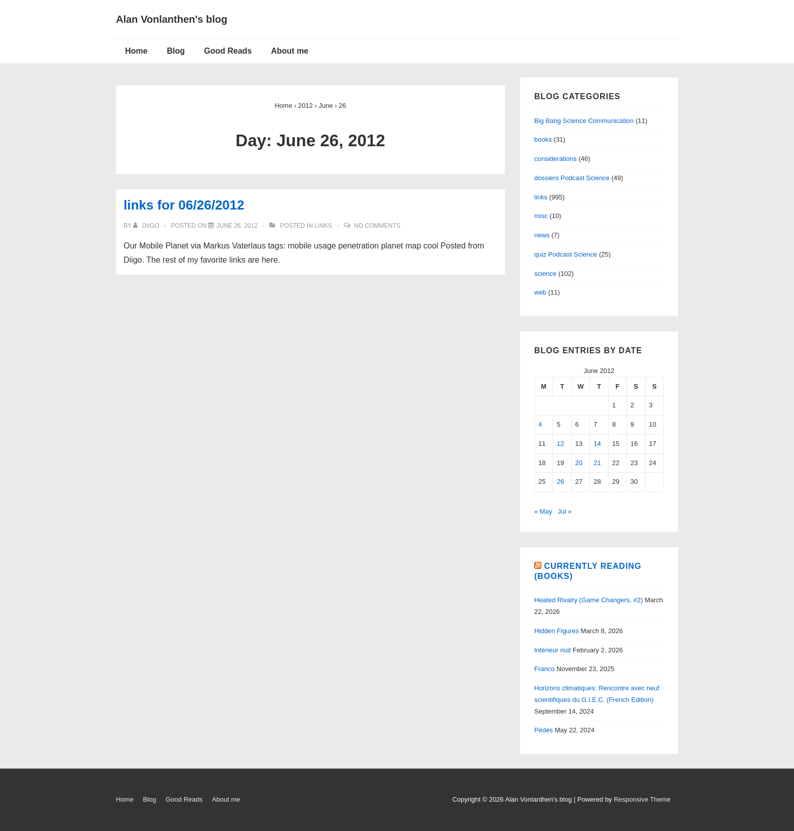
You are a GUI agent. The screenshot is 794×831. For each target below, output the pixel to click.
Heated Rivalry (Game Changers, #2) (588, 600)
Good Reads (228, 51)
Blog (176, 51)
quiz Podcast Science (565, 254)
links (323, 225)
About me (289, 51)
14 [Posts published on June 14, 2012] (597, 443)
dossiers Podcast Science (572, 178)
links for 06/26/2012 (184, 205)
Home (136, 51)
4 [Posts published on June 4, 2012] (540, 424)
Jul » (564, 511)
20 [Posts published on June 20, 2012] (578, 463)
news (541, 235)
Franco (544, 669)
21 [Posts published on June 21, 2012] (597, 463)
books (543, 139)
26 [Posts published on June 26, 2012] (560, 481)
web (540, 292)
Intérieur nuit (552, 650)
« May (543, 511)
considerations (555, 158)
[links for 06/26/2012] (236, 225)
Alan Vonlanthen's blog (171, 19)
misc (541, 216)
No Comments (377, 225)
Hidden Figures (556, 631)
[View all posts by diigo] (147, 225)
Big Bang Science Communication (584, 120)
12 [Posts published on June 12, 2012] (560, 443)
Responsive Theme (642, 799)
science (545, 273)
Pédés (543, 730)
